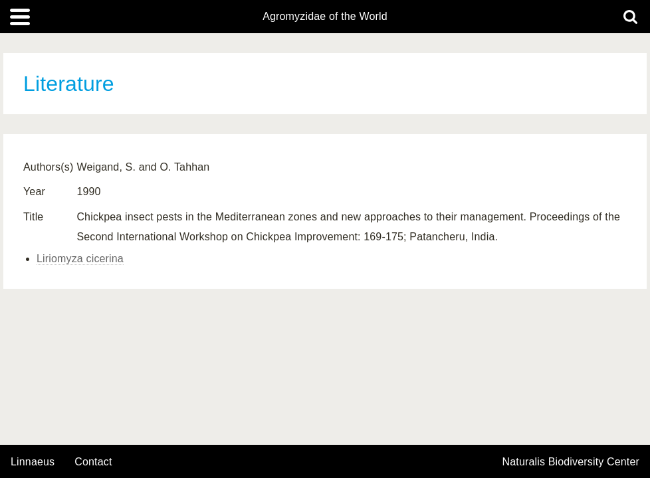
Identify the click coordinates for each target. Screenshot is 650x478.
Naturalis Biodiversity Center (571, 462)
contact (93, 461)
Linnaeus (32, 462)
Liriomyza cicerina (80, 258)
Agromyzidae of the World (325, 16)
